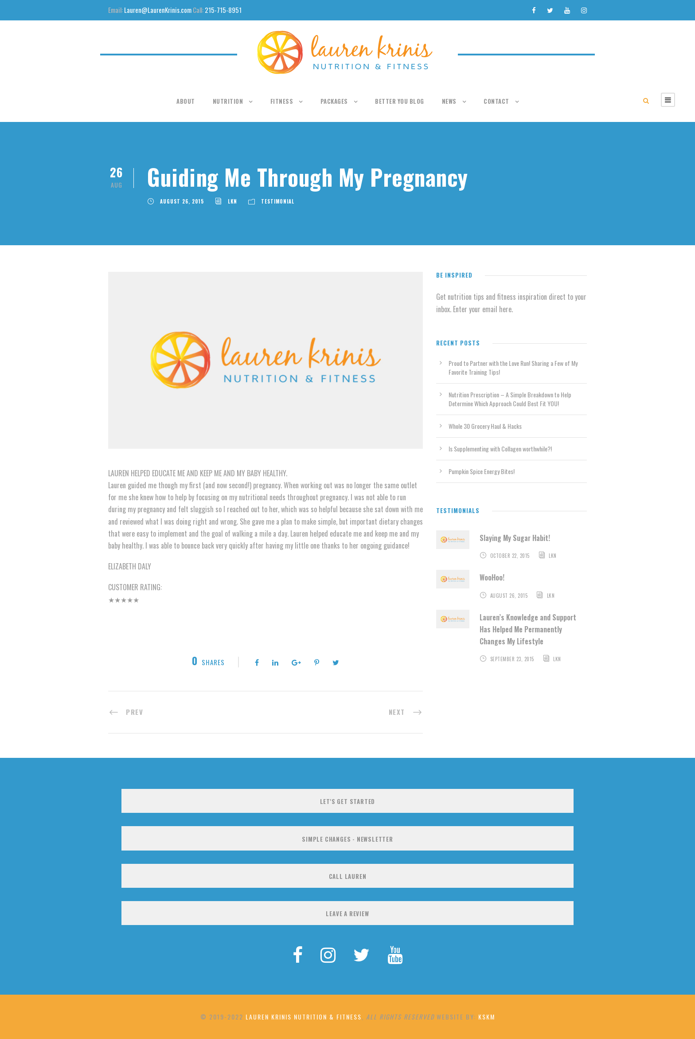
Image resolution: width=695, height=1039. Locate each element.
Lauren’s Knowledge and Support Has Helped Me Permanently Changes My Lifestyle (528, 629)
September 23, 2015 (512, 659)
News (449, 101)
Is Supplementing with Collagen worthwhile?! (500, 448)
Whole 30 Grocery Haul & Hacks (485, 426)
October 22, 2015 (510, 555)
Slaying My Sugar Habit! (515, 538)
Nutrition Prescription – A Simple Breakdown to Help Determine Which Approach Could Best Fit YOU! (510, 399)
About (185, 101)
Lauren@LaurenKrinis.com (157, 10)
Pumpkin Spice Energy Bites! (482, 471)
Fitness (281, 101)
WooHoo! (492, 577)
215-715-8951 (223, 10)
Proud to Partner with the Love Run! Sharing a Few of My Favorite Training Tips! (513, 367)
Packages (334, 101)
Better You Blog (399, 101)
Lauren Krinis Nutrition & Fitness (304, 1016)
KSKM (486, 1016)
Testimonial (277, 201)
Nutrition (228, 101)
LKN (232, 201)
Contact (496, 101)
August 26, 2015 (182, 201)
